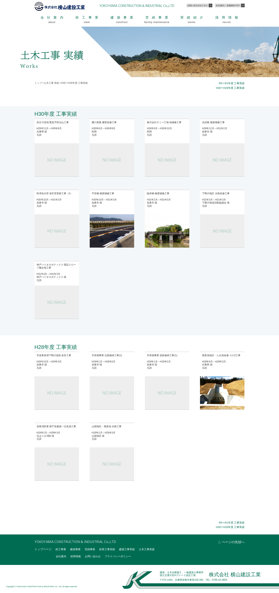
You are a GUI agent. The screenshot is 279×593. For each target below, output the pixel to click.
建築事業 (76, 549)
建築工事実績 (131, 549)
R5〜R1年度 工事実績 (231, 83)
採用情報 (76, 556)
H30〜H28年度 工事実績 (229, 87)
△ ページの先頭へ (231, 542)
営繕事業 (92, 549)
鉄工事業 (61, 549)
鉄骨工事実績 (110, 549)
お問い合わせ (94, 556)
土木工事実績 (152, 549)
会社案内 (61, 556)
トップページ (43, 549)
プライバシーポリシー (121, 556)
